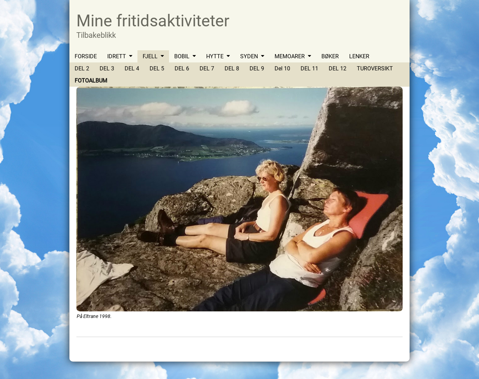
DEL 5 (157, 68)
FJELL (150, 56)
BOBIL (182, 56)
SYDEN (249, 56)
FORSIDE (86, 56)
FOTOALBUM (91, 80)
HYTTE (215, 56)
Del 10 (282, 68)
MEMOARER (290, 56)
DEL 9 (257, 68)
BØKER (330, 56)
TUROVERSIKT (375, 68)
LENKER (359, 56)
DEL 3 (107, 68)
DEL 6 (182, 68)
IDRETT (116, 56)
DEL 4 (132, 68)
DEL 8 (232, 68)
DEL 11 (309, 68)
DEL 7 (207, 68)
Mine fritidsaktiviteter (152, 20)
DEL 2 (82, 68)
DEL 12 (337, 68)
